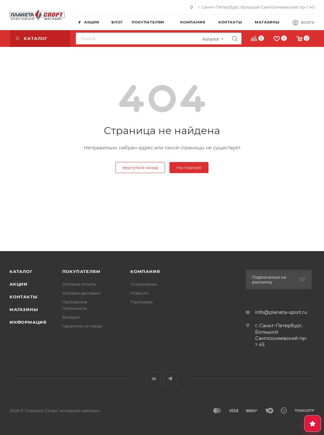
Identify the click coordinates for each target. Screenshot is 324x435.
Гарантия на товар (82, 325)
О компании (143, 284)
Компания (145, 271)
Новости (139, 292)
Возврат (71, 317)
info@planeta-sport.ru (281, 312)
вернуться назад (140, 167)
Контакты (23, 296)
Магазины (24, 309)
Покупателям (81, 271)
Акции (19, 284)
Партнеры (141, 301)
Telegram (170, 379)
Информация (28, 322)
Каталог (21, 271)
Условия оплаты (79, 284)
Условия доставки (81, 292)
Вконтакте (154, 379)
